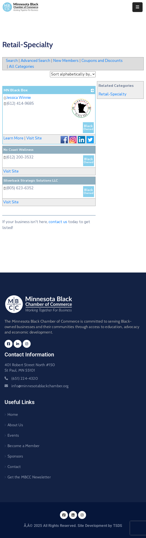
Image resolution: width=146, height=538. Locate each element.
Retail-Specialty (112, 94)
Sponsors (15, 456)
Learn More (13, 138)
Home (12, 414)
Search (12, 60)
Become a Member (23, 445)
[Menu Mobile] (137, 7)
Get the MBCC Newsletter (29, 477)
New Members (66, 60)
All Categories (21, 66)
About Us (15, 425)
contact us (58, 221)
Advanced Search (35, 60)
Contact (14, 466)
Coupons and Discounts (102, 60)
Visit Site (34, 138)
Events (13, 435)
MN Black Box (16, 90)
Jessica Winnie (17, 97)
